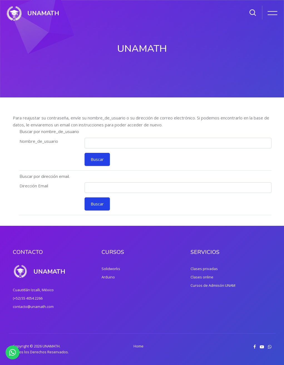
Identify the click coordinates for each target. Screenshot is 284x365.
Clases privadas (204, 268)
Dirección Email (33, 185)
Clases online (202, 277)
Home (139, 346)
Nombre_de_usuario (38, 141)
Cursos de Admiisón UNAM (213, 285)
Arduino (108, 277)
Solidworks (111, 268)
